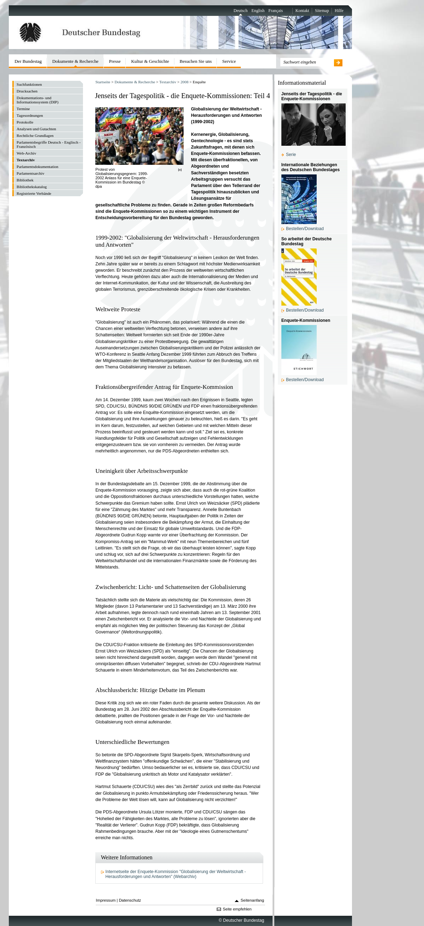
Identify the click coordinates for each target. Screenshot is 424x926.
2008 (184, 82)
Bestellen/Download (305, 228)
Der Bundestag (28, 61)
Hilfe (339, 10)
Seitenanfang (252, 900)
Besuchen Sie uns (196, 61)
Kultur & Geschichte (150, 61)
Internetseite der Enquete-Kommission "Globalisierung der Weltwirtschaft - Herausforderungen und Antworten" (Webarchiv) (176, 874)
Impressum (106, 900)
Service (229, 61)
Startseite (102, 82)
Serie (291, 154)
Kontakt (302, 10)
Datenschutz (130, 900)
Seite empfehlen (237, 909)
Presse (115, 61)
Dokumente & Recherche (134, 82)
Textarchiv (167, 82)
